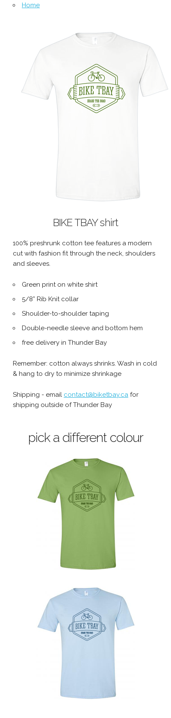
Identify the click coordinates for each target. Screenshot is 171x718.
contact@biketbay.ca (96, 394)
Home (31, 5)
